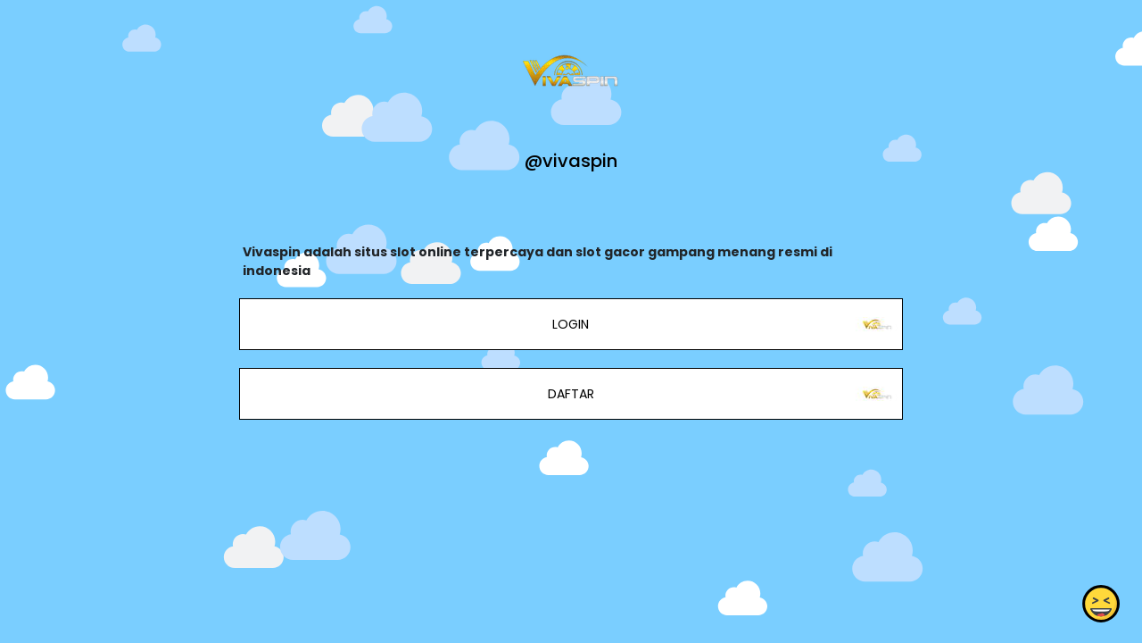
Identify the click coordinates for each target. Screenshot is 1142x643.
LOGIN (570, 324)
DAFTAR (571, 394)
